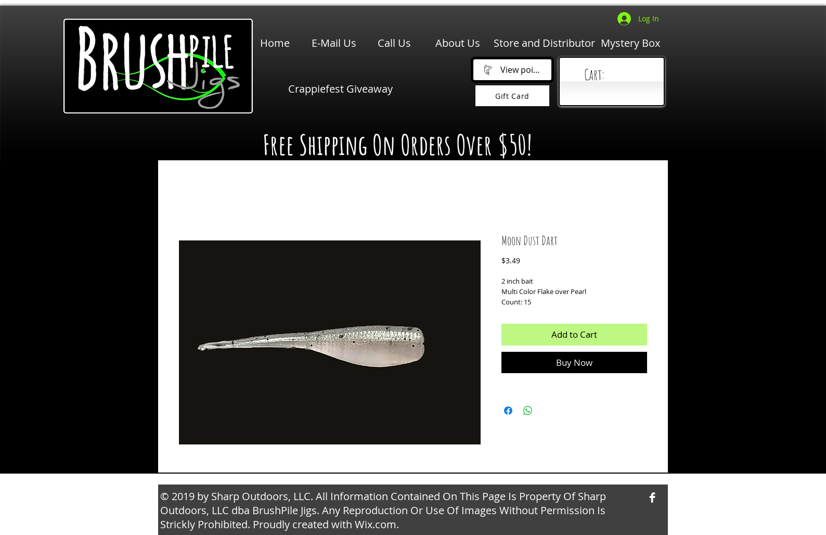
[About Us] (457, 43)
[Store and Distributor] (544, 43)
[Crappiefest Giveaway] (340, 89)
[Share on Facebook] (508, 410)
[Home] (275, 43)
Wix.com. (377, 524)
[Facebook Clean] (652, 497)
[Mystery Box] (630, 43)
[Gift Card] (512, 95)
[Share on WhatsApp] (528, 410)
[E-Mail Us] (333, 43)
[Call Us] (394, 43)
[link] (614, 75)
